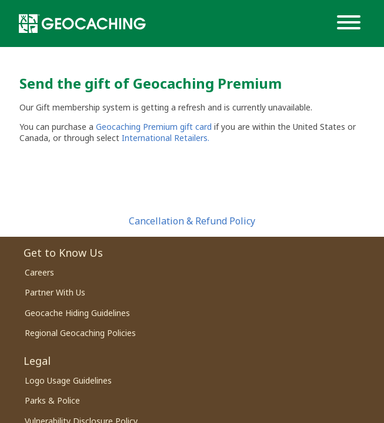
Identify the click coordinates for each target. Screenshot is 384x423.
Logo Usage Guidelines (68, 380)
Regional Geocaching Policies (80, 332)
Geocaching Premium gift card (155, 126)
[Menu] (351, 23)
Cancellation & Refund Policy (192, 220)
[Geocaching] (82, 23)
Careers (39, 272)
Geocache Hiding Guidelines (77, 312)
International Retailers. (165, 137)
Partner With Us (55, 292)
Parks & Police (52, 400)
